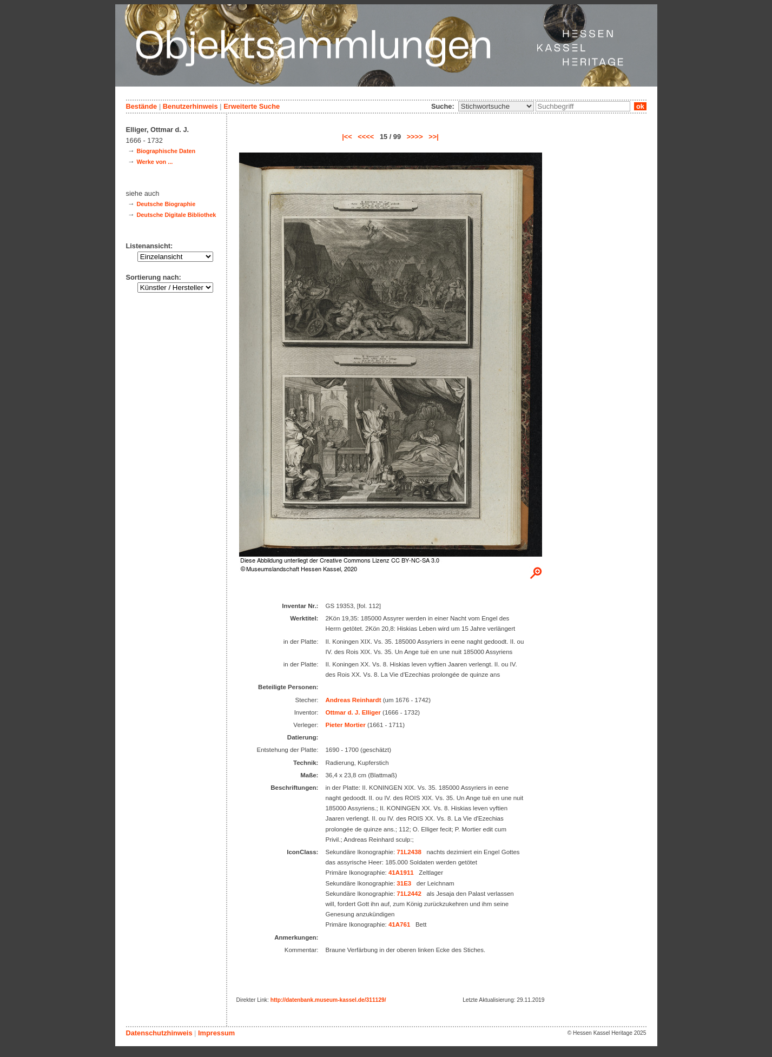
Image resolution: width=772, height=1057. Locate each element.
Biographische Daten (165, 151)
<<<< (366, 137)
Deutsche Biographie (165, 204)
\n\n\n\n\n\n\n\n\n (496, 106)
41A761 (399, 924)
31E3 (404, 883)
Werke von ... (154, 161)
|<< (347, 137)
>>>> (415, 137)
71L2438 (409, 852)
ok (640, 106)
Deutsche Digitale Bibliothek (176, 215)
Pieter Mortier (345, 725)
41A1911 (401, 872)
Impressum (216, 1033)
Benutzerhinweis (190, 106)
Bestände (141, 106)
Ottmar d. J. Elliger (352, 712)
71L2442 (409, 893)
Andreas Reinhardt (353, 700)
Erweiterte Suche (251, 106)
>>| (433, 137)
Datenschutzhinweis (159, 1033)
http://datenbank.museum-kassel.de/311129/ (328, 1000)
